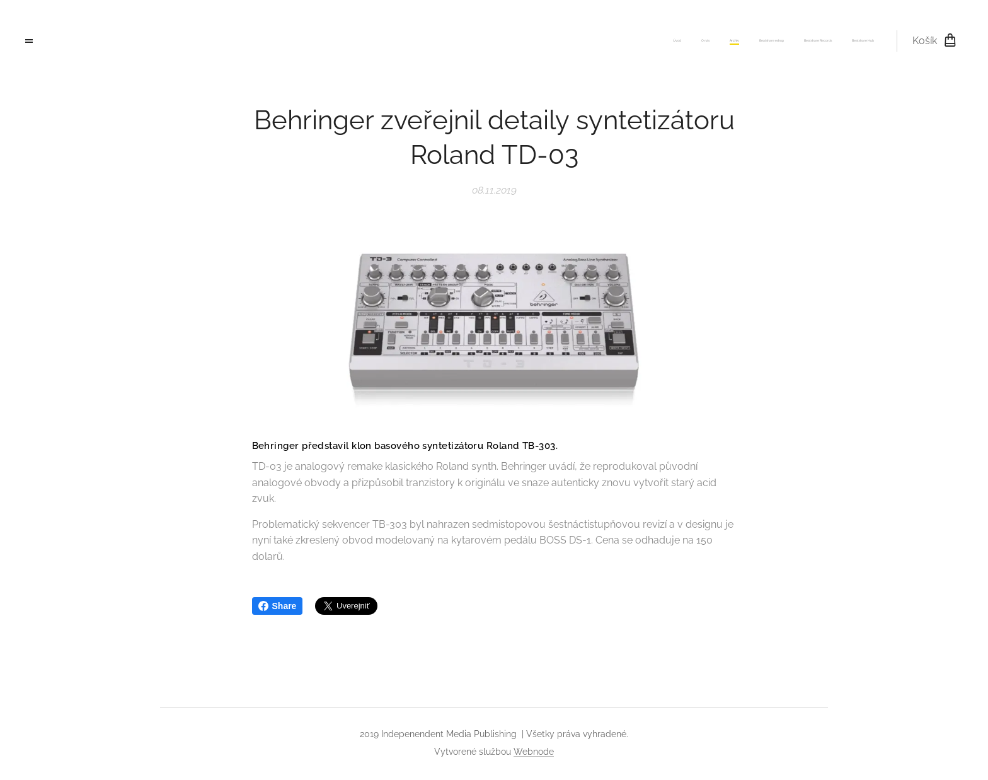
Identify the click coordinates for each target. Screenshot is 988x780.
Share (277, 606)
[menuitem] (776, 41)
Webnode (534, 752)
